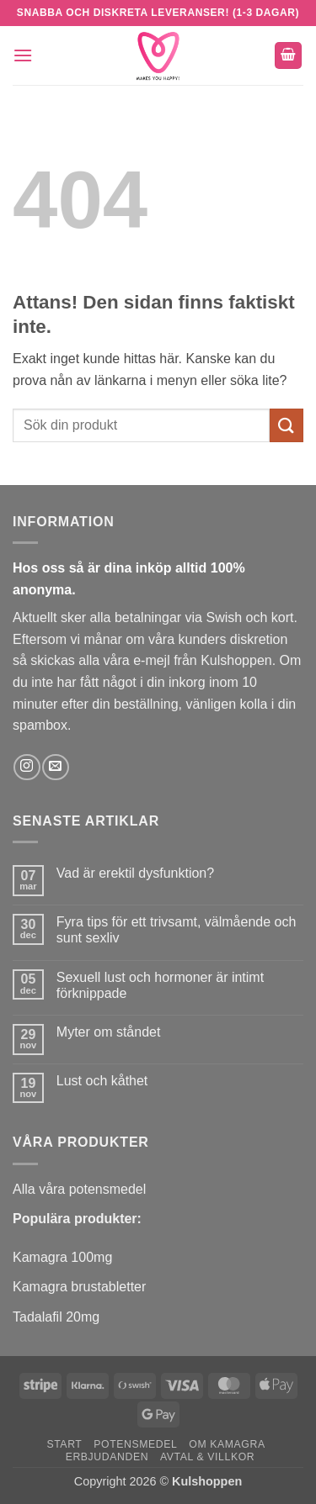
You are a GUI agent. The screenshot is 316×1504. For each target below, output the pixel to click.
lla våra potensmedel (84, 1189)
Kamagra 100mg (62, 1257)
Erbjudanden (107, 1457)
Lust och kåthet (102, 1081)
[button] (23, 55)
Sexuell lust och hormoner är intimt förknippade (160, 985)
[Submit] (286, 425)
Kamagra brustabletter (79, 1287)
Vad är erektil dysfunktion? (135, 873)
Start (64, 1444)
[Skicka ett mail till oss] (55, 767)
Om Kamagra (227, 1444)
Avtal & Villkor (207, 1457)
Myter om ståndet (108, 1032)
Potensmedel (135, 1444)
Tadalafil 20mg (56, 1317)
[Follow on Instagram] (26, 767)
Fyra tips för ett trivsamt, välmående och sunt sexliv (176, 930)
